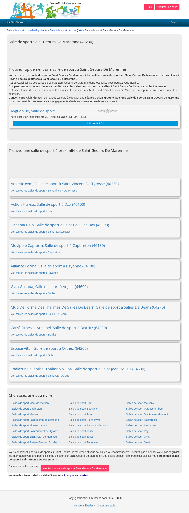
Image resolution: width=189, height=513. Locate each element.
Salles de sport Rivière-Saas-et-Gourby (34, 442)
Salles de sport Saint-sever (84, 419)
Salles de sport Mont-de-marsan (30, 403)
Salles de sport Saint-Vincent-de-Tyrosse (35, 431)
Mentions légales (83, 505)
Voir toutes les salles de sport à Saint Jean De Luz (40, 375)
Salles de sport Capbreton (27, 408)
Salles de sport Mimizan (25, 414)
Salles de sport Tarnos (81, 414)
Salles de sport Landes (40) (66, 30)
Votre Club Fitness (14, 22)
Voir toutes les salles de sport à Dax (32, 211)
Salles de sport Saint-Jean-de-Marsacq (34, 436)
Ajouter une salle (167, 6)
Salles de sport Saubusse (141, 425)
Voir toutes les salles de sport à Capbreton (35, 252)
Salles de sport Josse (81, 431)
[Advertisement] (77, 54)
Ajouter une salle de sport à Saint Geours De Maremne (75, 468)
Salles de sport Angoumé (83, 442)
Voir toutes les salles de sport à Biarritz (33, 334)
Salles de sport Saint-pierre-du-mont (147, 414)
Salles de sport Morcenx (140, 403)
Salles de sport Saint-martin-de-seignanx (35, 419)
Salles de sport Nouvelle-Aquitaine (27, 30)
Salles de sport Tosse (81, 436)
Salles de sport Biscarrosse (142, 419)
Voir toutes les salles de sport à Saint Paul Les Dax (40, 231)
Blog (149, 6)
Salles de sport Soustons (83, 408)
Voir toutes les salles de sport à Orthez (33, 355)
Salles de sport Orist (137, 436)
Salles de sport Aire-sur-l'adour (29, 425)
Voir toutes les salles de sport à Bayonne (34, 272)
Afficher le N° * (95, 123)
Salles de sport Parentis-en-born (144, 408)
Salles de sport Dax (80, 403)
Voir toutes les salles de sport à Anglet (33, 293)
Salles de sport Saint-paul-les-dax (88, 425)
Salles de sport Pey (137, 431)
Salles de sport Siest (138, 442)
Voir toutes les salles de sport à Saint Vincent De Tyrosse (44, 190)
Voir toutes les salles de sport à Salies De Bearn (39, 314)
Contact (174, 22)
